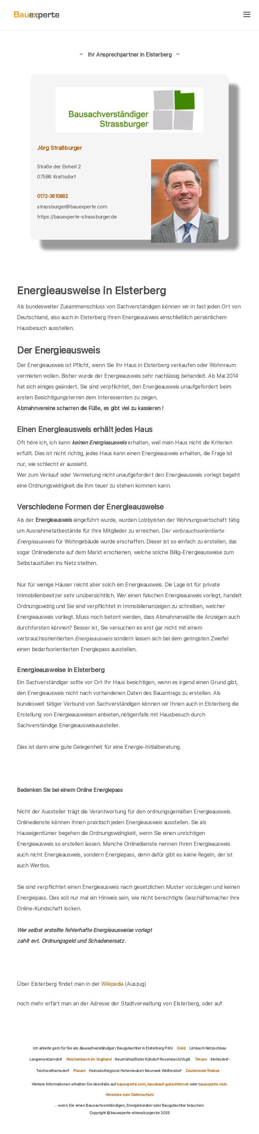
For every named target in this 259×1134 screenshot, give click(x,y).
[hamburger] (247, 15)
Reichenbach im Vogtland (89, 1059)
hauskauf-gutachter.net (168, 1084)
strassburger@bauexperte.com (72, 206)
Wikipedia (113, 984)
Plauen (79, 1070)
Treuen (201, 1059)
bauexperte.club (212, 1084)
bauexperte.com (131, 1084)
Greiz (181, 1048)
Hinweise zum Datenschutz (129, 1094)
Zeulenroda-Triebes (202, 1070)
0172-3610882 (52, 196)
